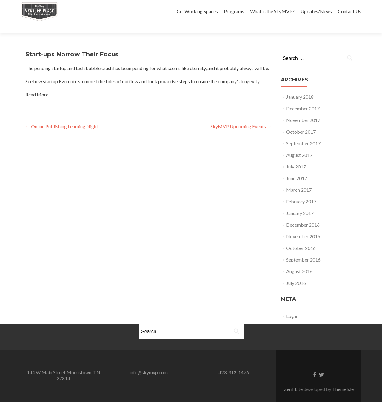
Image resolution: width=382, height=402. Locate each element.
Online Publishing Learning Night (61, 116)
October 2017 (301, 121)
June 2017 (296, 168)
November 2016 (303, 226)
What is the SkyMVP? (272, 11)
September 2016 (303, 249)
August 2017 (299, 144)
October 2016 (301, 237)
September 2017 (303, 133)
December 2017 (303, 98)
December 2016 (303, 214)
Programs (234, 11)
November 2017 (303, 109)
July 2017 (296, 156)
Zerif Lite (294, 378)
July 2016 (296, 272)
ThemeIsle (343, 378)
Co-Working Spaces (197, 11)
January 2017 (300, 202)
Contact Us (349, 11)
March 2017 (299, 179)
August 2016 (299, 261)
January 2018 (300, 86)
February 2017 (301, 191)
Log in (292, 305)
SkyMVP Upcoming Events (241, 116)
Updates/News (316, 11)
